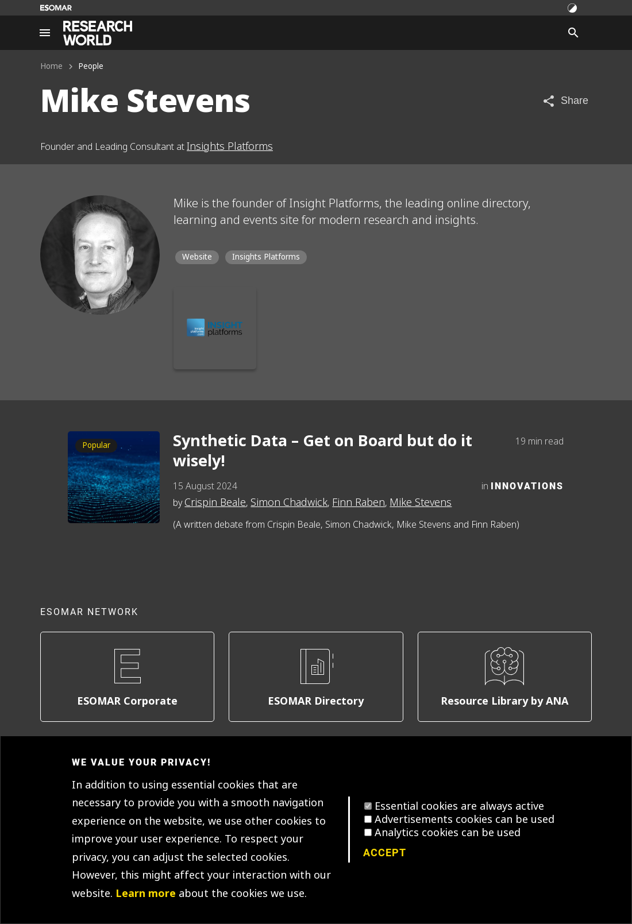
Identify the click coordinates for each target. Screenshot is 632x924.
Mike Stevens (421, 502)
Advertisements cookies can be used (464, 819)
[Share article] (565, 101)
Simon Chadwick (289, 502)
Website (197, 257)
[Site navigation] (45, 33)
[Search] (573, 33)
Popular (96, 445)
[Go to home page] (97, 33)
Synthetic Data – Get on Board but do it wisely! (322, 451)
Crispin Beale (215, 502)
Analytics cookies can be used (448, 832)
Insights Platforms (230, 146)
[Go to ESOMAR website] (56, 8)
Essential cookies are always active (459, 806)
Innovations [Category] (527, 486)
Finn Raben (358, 502)
